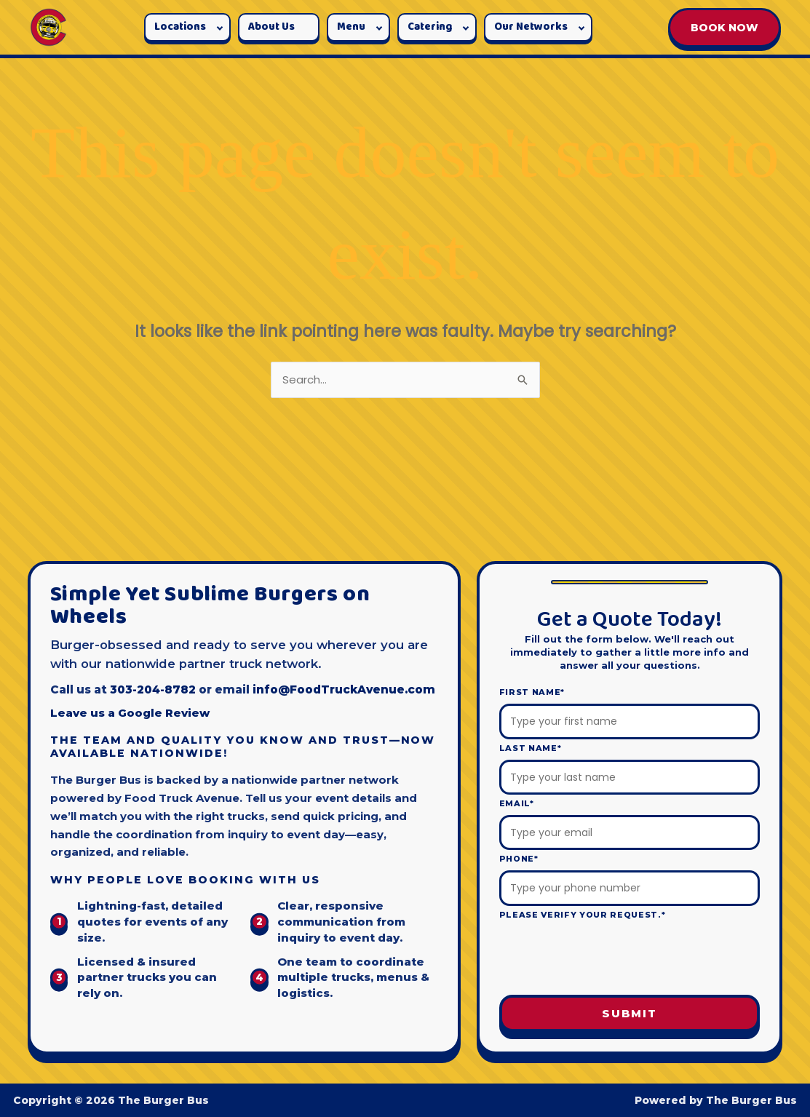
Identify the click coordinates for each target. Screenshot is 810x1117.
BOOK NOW (724, 27)
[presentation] (629, 959)
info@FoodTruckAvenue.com (344, 689)
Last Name (530, 748)
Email (516, 803)
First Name (532, 692)
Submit (629, 1013)
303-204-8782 (153, 689)
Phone (519, 859)
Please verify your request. (582, 915)
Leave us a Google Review (130, 713)
